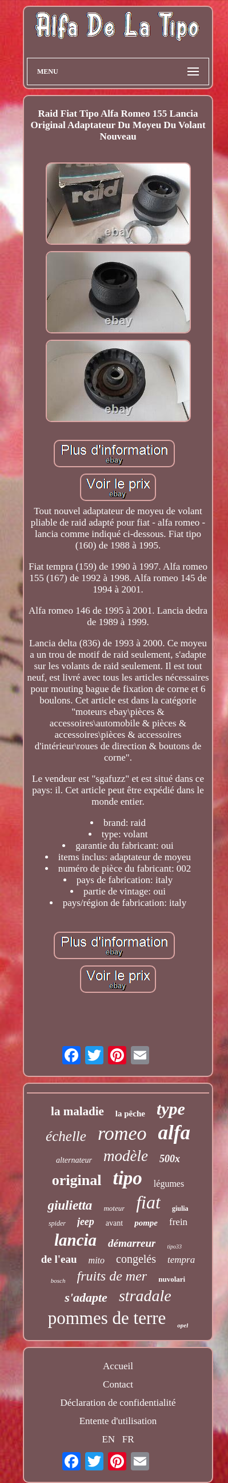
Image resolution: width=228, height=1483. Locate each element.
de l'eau (59, 1259)
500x (169, 1158)
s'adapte (86, 1297)
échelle (66, 1136)
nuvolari (171, 1279)
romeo (122, 1133)
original (77, 1180)
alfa (174, 1133)
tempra (181, 1259)
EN (108, 1439)
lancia (75, 1240)
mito (97, 1260)
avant (114, 1223)
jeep (85, 1221)
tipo (127, 1178)
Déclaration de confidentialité (117, 1402)
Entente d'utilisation (118, 1421)
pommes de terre (107, 1318)
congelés (136, 1259)
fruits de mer (112, 1276)
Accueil (118, 1366)
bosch (58, 1280)
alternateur (74, 1160)
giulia (180, 1208)
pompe (146, 1222)
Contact (118, 1384)
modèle (125, 1155)
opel (182, 1325)
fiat (148, 1202)
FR (128, 1439)
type (171, 1108)
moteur (114, 1208)
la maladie (77, 1111)
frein (178, 1221)
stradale (145, 1296)
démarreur (131, 1243)
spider (57, 1223)
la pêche (130, 1113)
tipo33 (174, 1246)
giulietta (69, 1205)
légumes (169, 1183)
